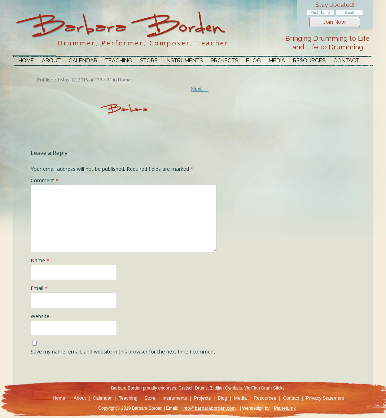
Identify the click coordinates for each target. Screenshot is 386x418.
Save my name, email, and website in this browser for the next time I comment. (123, 351)
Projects (224, 60)
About (51, 60)
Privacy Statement (325, 398)
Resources (309, 60)
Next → (200, 88)
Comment (44, 180)
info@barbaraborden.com (209, 408)
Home (26, 60)
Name (40, 260)
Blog (253, 60)
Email (39, 288)
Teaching (118, 60)
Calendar (83, 60)
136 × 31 (103, 79)
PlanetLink (285, 408)
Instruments (184, 60)
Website (40, 316)
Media (277, 60)
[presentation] (85, 374)
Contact (346, 60)
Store (149, 60)
